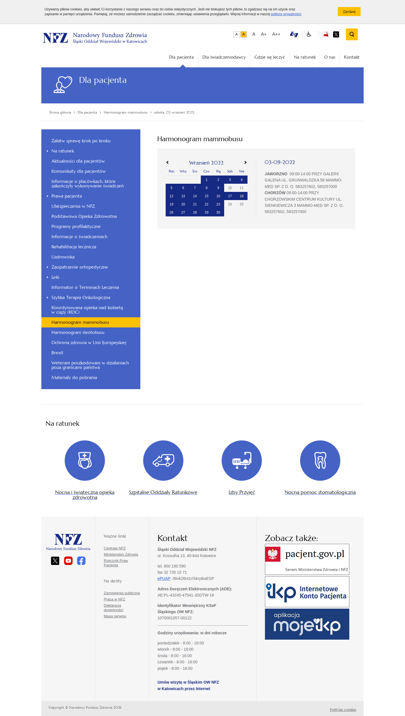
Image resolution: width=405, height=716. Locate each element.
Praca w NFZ (114, 599)
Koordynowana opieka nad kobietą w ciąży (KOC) (87, 310)
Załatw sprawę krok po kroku (81, 141)
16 (218, 196)
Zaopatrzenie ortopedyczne (79, 267)
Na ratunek (305, 57)
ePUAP (164, 578)
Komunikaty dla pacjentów (78, 171)
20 (183, 204)
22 (206, 204)
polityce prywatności (286, 14)
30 (218, 212)
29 (206, 212)
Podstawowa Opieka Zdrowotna (84, 216)
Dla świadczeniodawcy (224, 57)
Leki (55, 277)
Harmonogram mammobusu (80, 322)
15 (206, 196)
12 (171, 196)
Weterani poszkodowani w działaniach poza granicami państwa (90, 365)
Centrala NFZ (115, 548)
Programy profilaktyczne (76, 226)
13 (183, 196)
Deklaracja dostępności (113, 607)
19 (171, 204)
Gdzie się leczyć (270, 57)
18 (242, 196)
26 (171, 212)
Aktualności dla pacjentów (78, 161)
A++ (276, 34)
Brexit (57, 353)
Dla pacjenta (181, 57)
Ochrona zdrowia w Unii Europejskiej (88, 342)
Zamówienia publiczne (122, 593)
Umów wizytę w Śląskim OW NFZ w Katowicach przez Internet (188, 685)
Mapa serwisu (115, 616)
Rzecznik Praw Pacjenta (116, 562)
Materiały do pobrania (74, 377)
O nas (329, 57)
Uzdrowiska (63, 257)
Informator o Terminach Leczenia (85, 287)
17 (230, 196)
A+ (264, 34)
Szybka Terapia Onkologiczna (80, 297)
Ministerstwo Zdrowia (121, 554)
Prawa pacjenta (66, 196)
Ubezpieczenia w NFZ (73, 206)
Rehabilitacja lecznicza (73, 247)
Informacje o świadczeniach (79, 237)
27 (183, 212)
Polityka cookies (343, 709)
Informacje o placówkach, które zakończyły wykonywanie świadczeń (87, 183)
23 (218, 204)
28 (195, 212)
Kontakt (351, 57)
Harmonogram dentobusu (77, 332)
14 (195, 196)
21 (195, 204)
